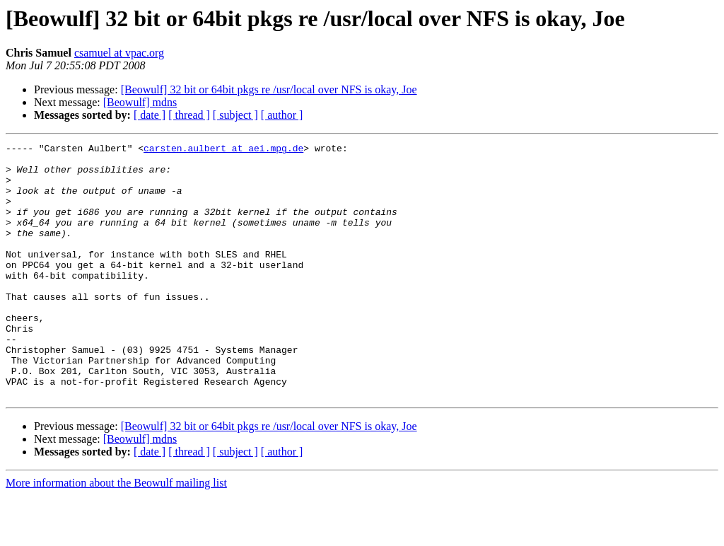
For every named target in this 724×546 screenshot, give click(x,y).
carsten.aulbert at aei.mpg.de (223, 150)
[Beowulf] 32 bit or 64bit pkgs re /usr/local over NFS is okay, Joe (269, 89)
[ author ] (282, 115)
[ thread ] (189, 115)
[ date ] (149, 115)
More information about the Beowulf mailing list (116, 534)
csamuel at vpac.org (119, 53)
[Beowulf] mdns (140, 102)
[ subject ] (235, 115)
